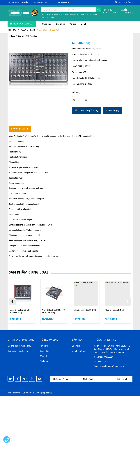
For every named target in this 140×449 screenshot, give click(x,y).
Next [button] (128, 301)
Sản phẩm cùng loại (28, 272)
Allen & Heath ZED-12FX (115, 310)
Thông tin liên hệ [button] (105, 339)
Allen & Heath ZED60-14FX (85, 310)
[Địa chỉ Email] (95, 379)
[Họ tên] (65, 379)
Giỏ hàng (44, 361)
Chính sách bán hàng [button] (21, 339)
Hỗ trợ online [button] (49, 339)
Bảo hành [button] (78, 339)
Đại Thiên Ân (31, 392)
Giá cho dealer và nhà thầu (19, 346)
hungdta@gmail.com (43, 2)
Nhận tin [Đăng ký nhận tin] (121, 379)
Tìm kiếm (44, 346)
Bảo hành (76, 346)
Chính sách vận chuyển (18, 351)
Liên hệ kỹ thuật (79, 351)
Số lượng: (76, 92)
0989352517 (66, 2)
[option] (22, 301)
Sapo (51, 392)
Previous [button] (12, 301)
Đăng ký (43, 356)
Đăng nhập (45, 351)
